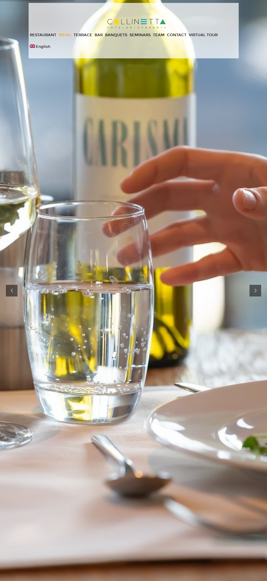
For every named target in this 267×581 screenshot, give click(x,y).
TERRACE (83, 35)
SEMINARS (140, 35)
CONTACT (176, 35)
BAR (99, 35)
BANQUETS (116, 35)
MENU (65, 35)
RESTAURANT (43, 35)
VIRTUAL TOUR (203, 35)
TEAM (159, 35)
